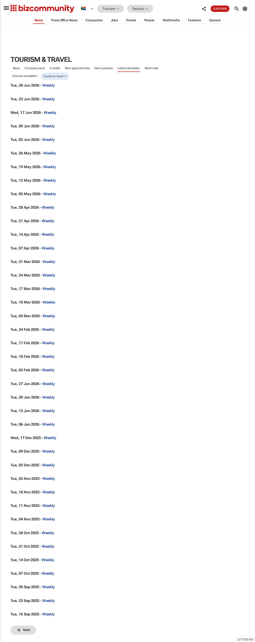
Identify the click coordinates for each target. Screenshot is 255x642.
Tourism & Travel (53, 76)
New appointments (77, 68)
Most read (151, 68)
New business (103, 68)
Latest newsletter (128, 68)
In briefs (55, 68)
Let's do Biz (245, 639)
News (16, 68)
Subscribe (220, 8)
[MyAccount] (245, 8)
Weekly (48, 85)
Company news (35, 68)
